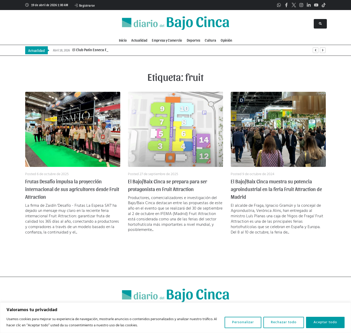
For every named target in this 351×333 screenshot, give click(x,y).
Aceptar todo (325, 322)
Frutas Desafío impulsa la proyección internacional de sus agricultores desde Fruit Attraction (72, 189)
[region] (175, 317)
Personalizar (243, 322)
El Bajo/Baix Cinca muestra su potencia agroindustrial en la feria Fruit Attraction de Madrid (276, 189)
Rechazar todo (284, 322)
